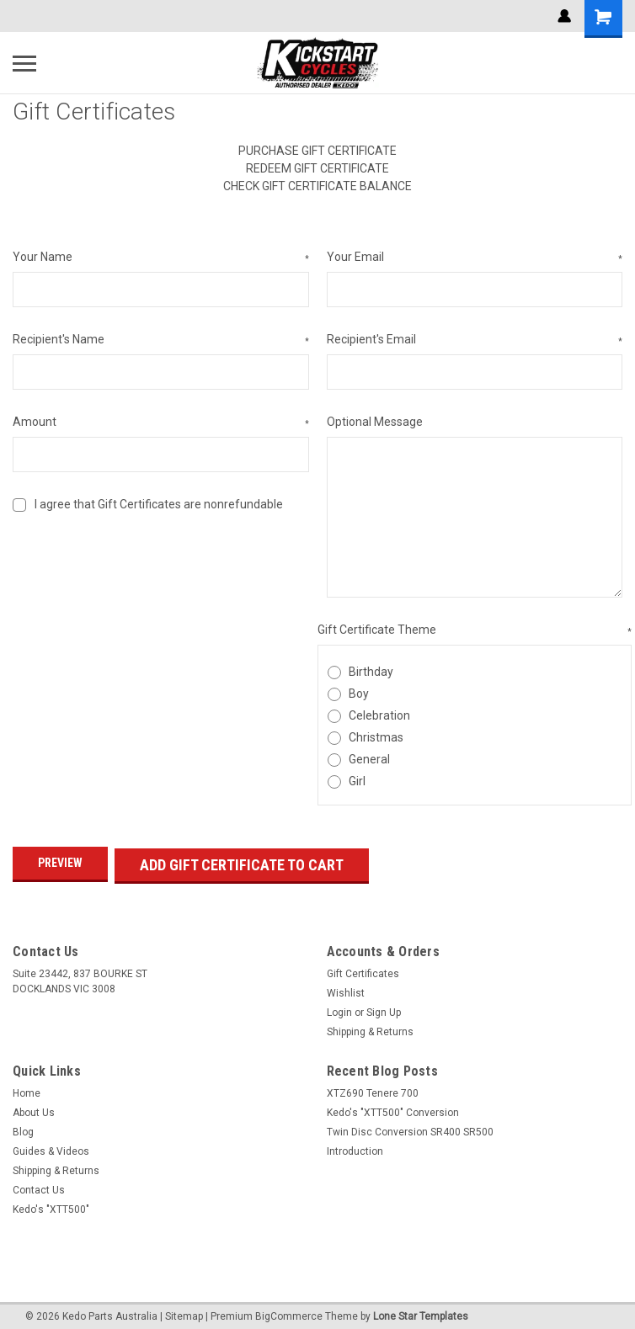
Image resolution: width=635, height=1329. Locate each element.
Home (26, 1089)
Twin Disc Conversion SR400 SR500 (410, 1128)
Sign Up (383, 1008)
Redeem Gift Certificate (317, 168)
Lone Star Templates (420, 1312)
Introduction (355, 1147)
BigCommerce (289, 1312)
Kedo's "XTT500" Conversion (393, 1108)
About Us (34, 1108)
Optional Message (375, 421)
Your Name (161, 257)
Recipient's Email (475, 340)
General (369, 759)
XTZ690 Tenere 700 (373, 1089)
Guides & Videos (51, 1147)
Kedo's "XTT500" (51, 1205)
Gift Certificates (363, 969)
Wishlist (346, 989)
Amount (161, 422)
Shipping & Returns (370, 1028)
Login (339, 1008)
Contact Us (39, 1186)
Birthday (371, 671)
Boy (359, 693)
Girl (357, 781)
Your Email (475, 257)
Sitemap (184, 1312)
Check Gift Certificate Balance (317, 186)
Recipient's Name (161, 340)
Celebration (379, 715)
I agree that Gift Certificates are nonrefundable (159, 504)
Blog (23, 1128)
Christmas (376, 737)
